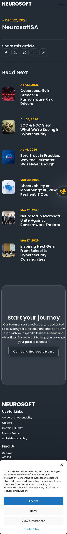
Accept (33, 501)
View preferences (33, 521)
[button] (61, 464)
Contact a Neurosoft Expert (33, 351)
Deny (33, 511)
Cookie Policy (32, 529)
